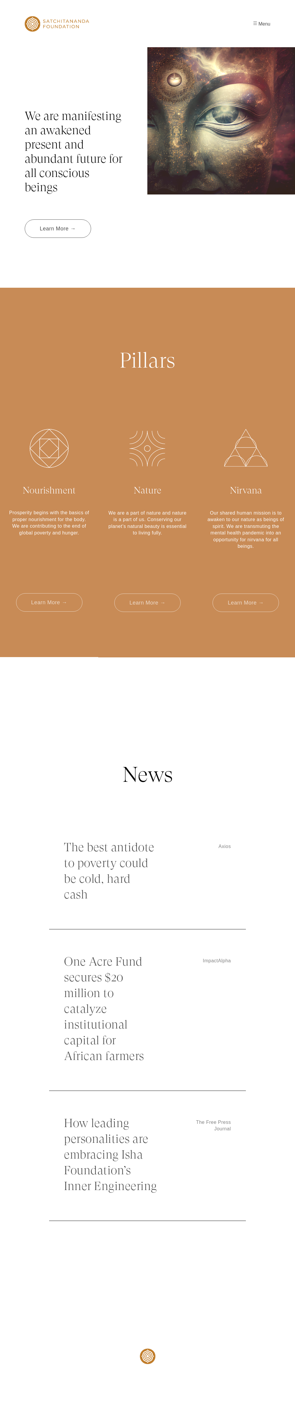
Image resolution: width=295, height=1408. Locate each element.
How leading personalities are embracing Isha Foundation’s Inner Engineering (110, 1155)
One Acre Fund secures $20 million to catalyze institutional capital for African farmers (104, 1009)
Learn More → (58, 229)
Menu (261, 23)
